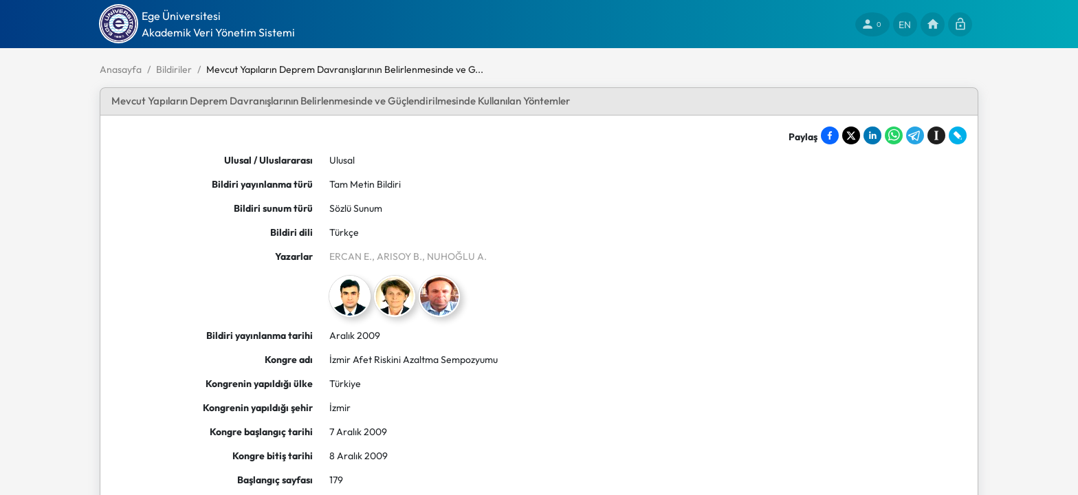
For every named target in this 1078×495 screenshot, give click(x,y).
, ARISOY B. (397, 256)
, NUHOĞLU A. (454, 256)
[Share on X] (851, 135)
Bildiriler (174, 69)
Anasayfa (121, 69)
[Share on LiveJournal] (958, 135)
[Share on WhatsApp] (894, 135)
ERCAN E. (350, 256)
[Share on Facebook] (830, 135)
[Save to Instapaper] (936, 135)
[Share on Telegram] (915, 135)
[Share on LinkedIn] (872, 135)
